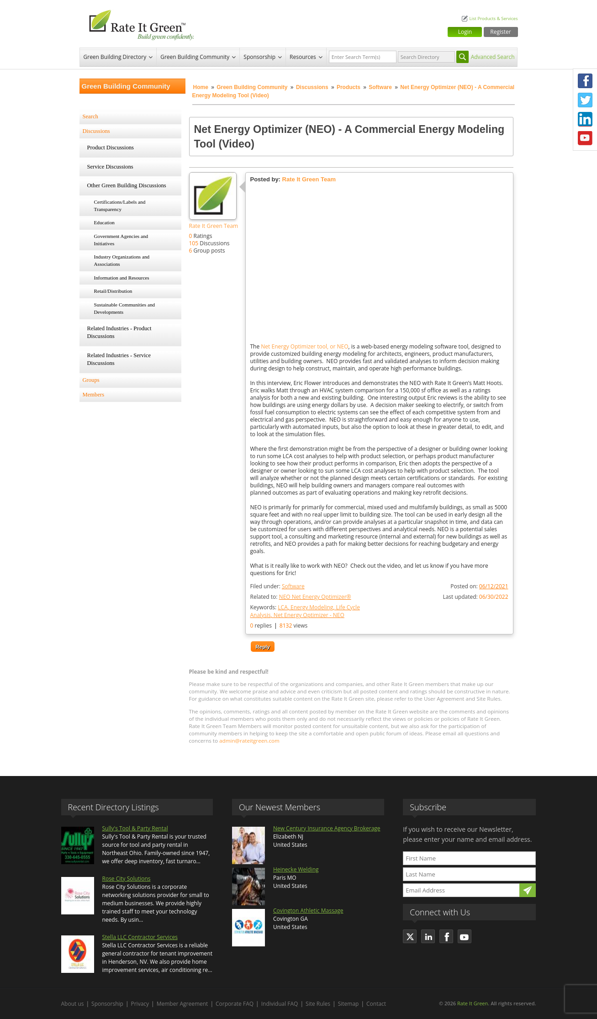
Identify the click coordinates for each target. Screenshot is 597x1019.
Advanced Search (493, 57)
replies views (279, 625)
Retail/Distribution (113, 291)
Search (90, 116)
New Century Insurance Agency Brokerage (326, 828)
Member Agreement (182, 1004)
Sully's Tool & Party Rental (135, 828)
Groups (91, 380)
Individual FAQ (279, 1004)
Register (500, 32)
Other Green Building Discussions (126, 185)
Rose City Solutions (126, 878)
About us (72, 1004)
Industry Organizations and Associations (122, 260)
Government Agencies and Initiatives (121, 239)
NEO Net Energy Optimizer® (315, 597)
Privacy (140, 1004)
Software (380, 87)
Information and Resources (121, 277)
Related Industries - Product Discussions (119, 332)
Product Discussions (110, 147)
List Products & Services (493, 18)
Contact (376, 1004)
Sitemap (348, 1004)
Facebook (585, 81)
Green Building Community (194, 57)
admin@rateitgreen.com (249, 740)
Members (94, 394)
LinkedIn (585, 119)
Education (104, 222)
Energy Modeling (312, 607)
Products (348, 87)
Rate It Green (472, 1003)
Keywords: (305, 611)
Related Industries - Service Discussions (119, 359)
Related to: (300, 597)
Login (465, 32)
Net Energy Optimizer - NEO (309, 615)
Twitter (585, 100)
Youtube (585, 138)
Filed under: (277, 586)
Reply (262, 646)
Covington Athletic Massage (308, 910)
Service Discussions (110, 167)
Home (200, 87)
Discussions (312, 87)
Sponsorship (259, 57)
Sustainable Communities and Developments (124, 308)
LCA (282, 607)
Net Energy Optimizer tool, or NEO (304, 346)
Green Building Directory (115, 57)
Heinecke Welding (296, 869)
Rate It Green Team (213, 226)
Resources (303, 57)
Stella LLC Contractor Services (140, 937)
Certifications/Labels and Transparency (120, 205)
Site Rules (318, 1004)
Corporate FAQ (235, 1004)
